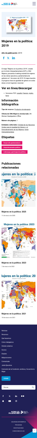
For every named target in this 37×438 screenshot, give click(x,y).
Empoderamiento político (12, 147)
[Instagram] (16, 401)
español (19, 93)
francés (25, 93)
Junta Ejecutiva (7, 365)
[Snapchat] (3, 401)
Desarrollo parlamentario (12, 143)
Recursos (5, 334)
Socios (4, 350)
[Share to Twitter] (8, 58)
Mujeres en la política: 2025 (14, 212)
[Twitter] (9, 396)
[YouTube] (9, 401)
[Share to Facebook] (4, 58)
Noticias (4, 331)
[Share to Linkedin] (13, 58)
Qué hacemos (6, 338)
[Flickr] (22, 396)
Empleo (4, 354)
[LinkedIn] (16, 396)
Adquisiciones (6, 358)
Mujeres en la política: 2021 (14, 314)
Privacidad (18, 425)
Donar (6, 378)
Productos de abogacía (22, 109)
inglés (31, 93)
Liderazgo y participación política (15, 152)
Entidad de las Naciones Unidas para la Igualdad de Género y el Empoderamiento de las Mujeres (18, 127)
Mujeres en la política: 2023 (14, 263)
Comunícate (6, 361)
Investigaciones (18, 428)
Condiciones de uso (18, 431)
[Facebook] (3, 396)
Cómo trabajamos (8, 342)
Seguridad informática (18, 422)
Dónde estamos (7, 346)
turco (7, 96)
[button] (35, 431)
